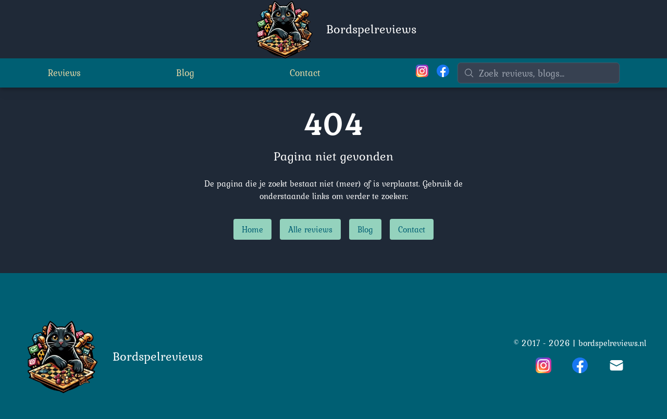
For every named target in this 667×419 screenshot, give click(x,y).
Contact (305, 73)
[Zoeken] (539, 73)
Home (252, 229)
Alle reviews (310, 229)
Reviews (64, 73)
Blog (185, 73)
